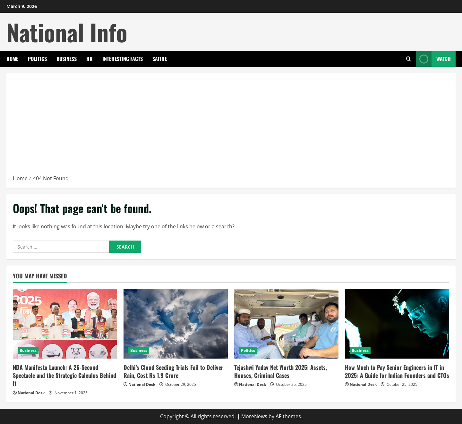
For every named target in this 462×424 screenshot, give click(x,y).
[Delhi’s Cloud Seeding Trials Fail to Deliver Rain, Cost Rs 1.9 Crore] (176, 324)
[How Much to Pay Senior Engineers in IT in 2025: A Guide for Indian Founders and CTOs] (397, 324)
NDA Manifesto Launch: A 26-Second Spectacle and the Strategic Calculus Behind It (64, 375)
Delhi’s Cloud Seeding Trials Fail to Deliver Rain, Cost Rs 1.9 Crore (173, 371)
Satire (159, 59)
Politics (37, 59)
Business (66, 59)
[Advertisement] (231, 126)
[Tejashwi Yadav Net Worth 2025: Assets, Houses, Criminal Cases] (286, 324)
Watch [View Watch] (433, 59)
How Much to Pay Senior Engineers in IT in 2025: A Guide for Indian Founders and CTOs (397, 371)
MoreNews (254, 416)
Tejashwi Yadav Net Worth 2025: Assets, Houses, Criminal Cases (280, 371)
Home (12, 59)
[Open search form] (408, 59)
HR (89, 59)
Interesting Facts (122, 59)
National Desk (31, 392)
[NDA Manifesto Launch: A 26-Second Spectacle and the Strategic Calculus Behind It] (65, 324)
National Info (66, 32)
